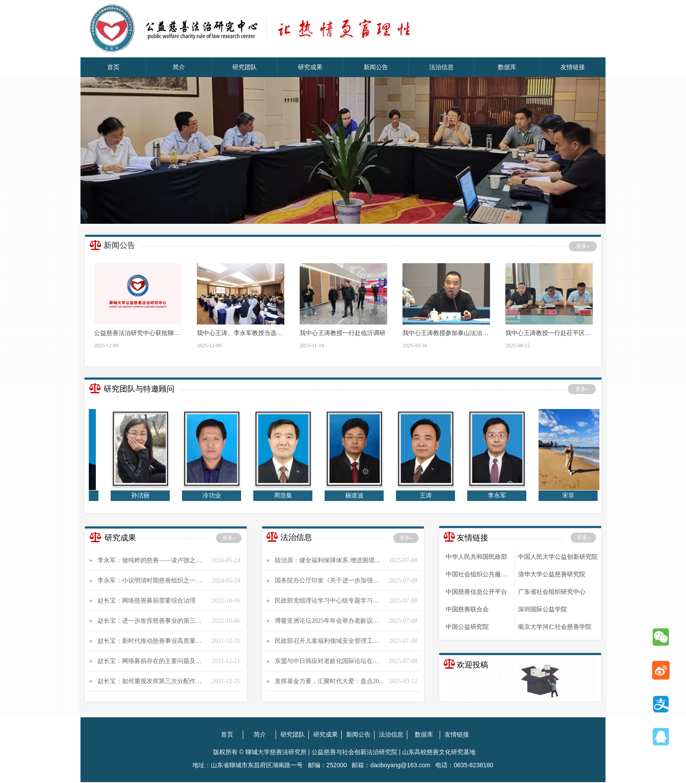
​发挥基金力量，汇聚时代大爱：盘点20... (329, 681)
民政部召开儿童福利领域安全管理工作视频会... (330, 641)
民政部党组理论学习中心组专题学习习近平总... (330, 600)
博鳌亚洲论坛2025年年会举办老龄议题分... (330, 620)
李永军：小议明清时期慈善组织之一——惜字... (152, 580)
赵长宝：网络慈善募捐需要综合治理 (147, 600)
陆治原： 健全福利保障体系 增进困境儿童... (330, 560)
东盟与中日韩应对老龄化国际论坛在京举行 (330, 661)
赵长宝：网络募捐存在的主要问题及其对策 (152, 661)
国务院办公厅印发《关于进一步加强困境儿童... (330, 580)
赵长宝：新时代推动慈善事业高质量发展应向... (152, 641)
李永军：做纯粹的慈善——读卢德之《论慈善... (152, 560)
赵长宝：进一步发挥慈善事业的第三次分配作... (152, 620)
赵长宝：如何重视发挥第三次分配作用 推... (152, 681)
